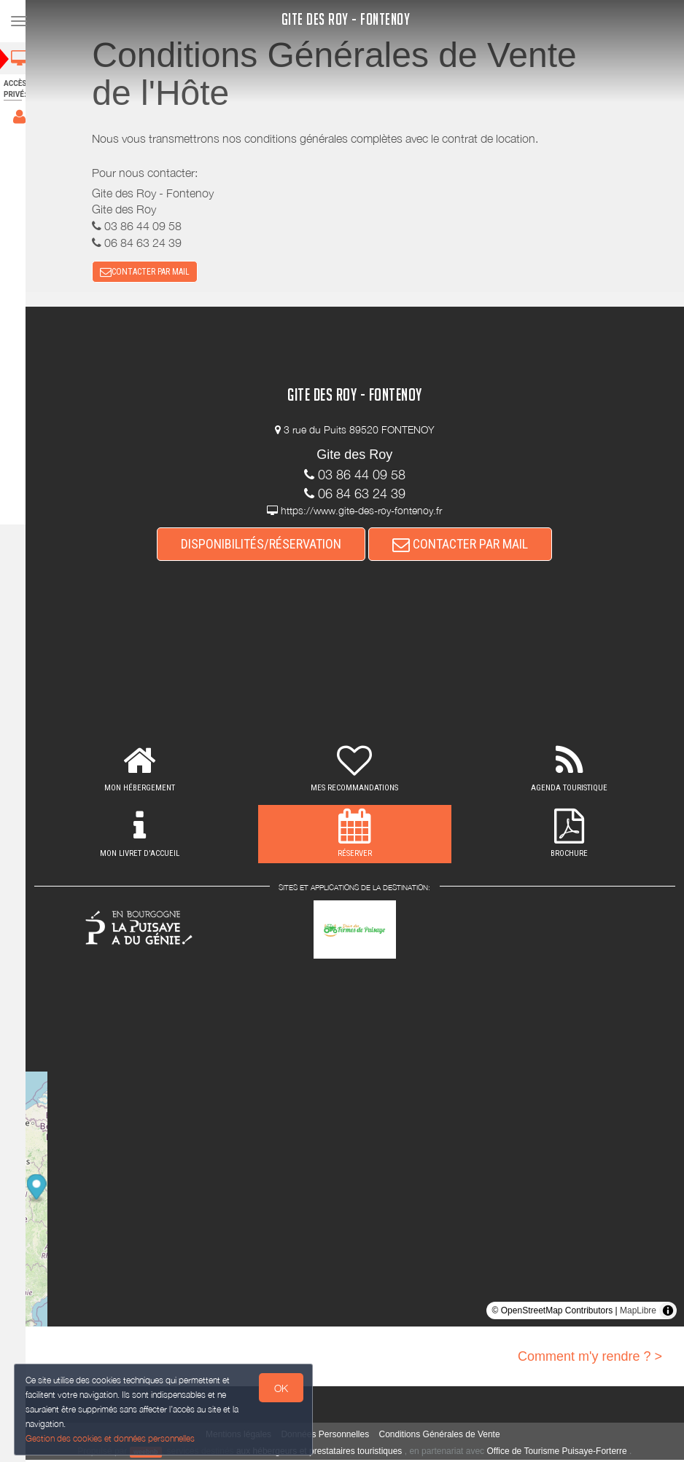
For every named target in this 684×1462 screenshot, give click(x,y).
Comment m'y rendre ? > (590, 1358)
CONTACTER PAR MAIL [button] (152, 273)
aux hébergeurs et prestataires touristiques (325, 1453)
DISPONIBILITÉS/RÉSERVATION (268, 546)
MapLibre (638, 1312)
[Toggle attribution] (668, 1312)
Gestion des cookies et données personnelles (110, 1437)
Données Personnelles (332, 1436)
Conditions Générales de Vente (446, 1436)
